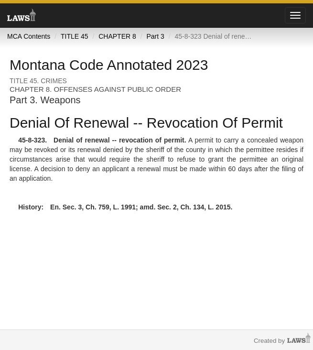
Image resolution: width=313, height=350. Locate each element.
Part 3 (155, 36)
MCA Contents (28, 36)
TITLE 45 (74, 36)
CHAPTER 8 (117, 36)
